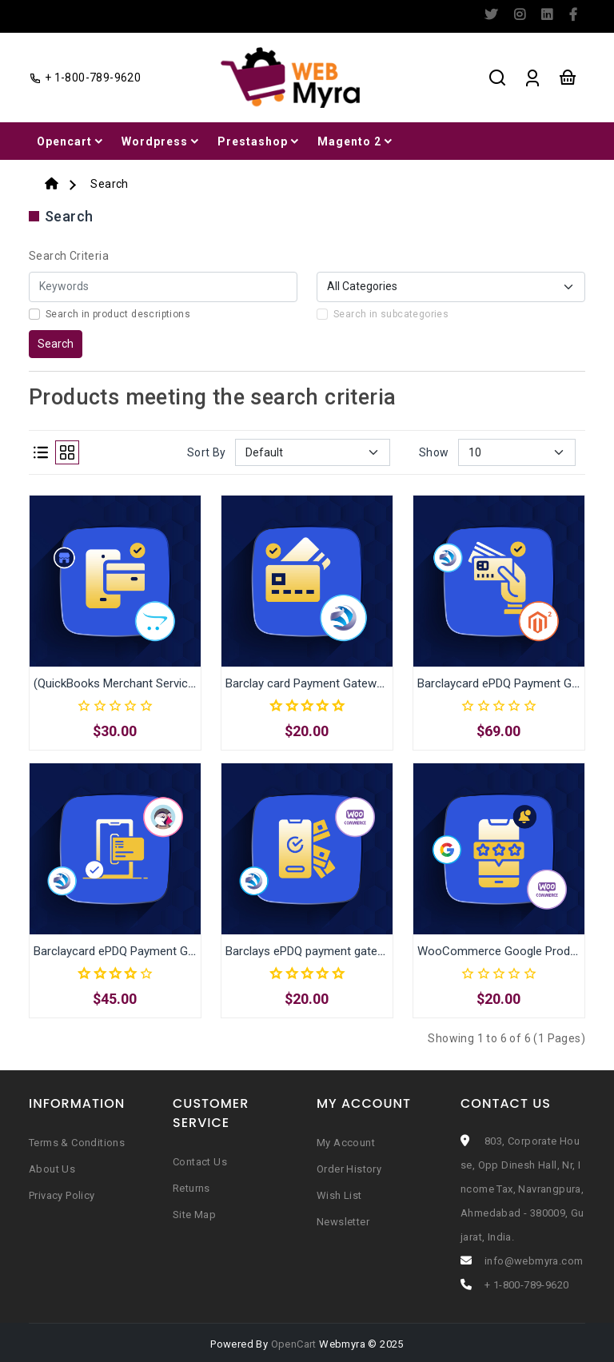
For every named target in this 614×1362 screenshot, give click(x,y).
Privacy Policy (62, 1195)
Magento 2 (356, 141)
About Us (52, 1169)
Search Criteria (69, 255)
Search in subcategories (391, 314)
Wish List (339, 1195)
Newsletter (343, 1222)
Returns (191, 1188)
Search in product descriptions (118, 314)
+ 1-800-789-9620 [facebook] (85, 77)
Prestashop (259, 141)
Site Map (194, 1215)
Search (109, 183)
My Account (346, 1143)
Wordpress (161, 141)
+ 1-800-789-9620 (526, 1285)
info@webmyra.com (533, 1261)
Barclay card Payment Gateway (307, 683)
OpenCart (294, 1344)
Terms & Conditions (77, 1143)
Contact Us (200, 1162)
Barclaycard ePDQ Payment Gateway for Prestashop (171, 951)
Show (434, 452)
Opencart (71, 141)
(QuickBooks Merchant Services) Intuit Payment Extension (186, 683)
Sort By (206, 452)
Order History (349, 1169)
